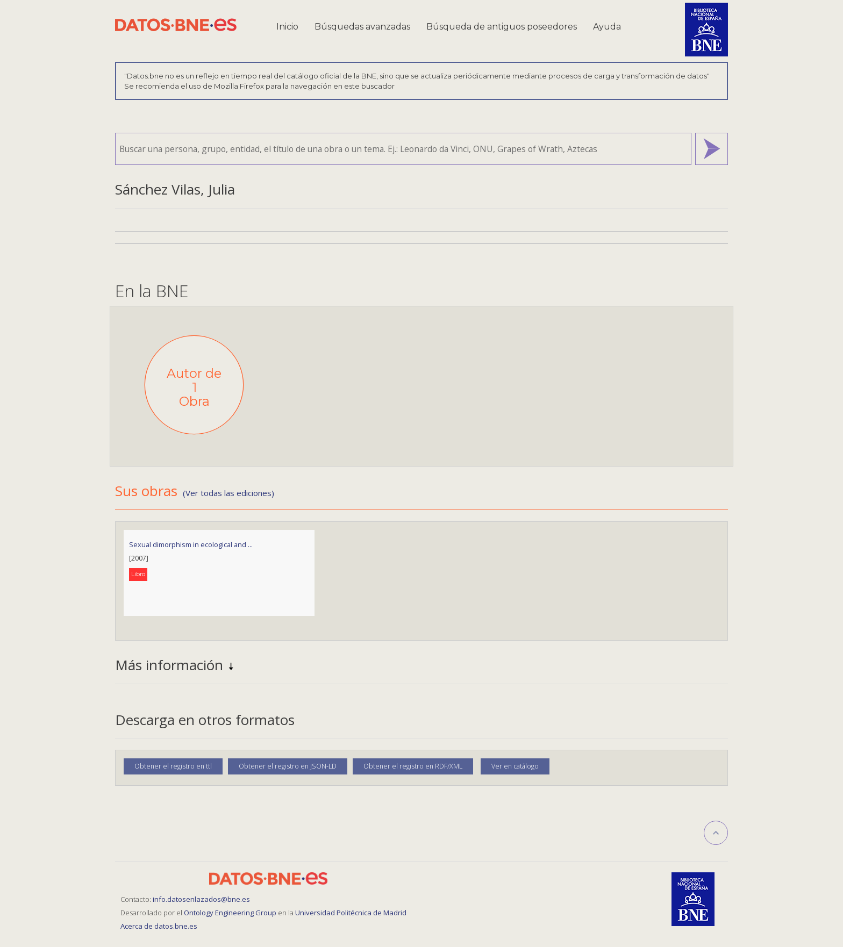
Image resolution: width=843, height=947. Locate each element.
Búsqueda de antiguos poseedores (501, 26)
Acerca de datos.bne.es (158, 926)
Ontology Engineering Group (231, 912)
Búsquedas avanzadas (362, 26)
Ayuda (607, 26)
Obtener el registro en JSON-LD (288, 766)
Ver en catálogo (515, 766)
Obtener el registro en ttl (173, 766)
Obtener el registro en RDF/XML (412, 766)
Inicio (287, 26)
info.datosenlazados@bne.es (201, 899)
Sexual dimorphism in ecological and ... (191, 544)
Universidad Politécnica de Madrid (350, 912)
